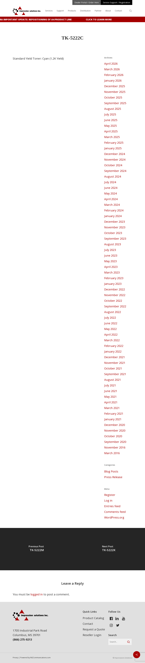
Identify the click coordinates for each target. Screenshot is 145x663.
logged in (36, 594)
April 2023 (111, 267)
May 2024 (110, 193)
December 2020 (114, 425)
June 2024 (110, 188)
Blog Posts (111, 471)
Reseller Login (92, 635)
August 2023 (112, 244)
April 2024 (111, 199)
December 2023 (114, 222)
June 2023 (110, 255)
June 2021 (110, 391)
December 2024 (114, 154)
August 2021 (112, 380)
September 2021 (115, 374)
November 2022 (114, 295)
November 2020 (114, 430)
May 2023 (110, 261)
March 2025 (112, 137)
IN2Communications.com (40, 657)
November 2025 (114, 92)
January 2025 (112, 148)
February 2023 (113, 278)
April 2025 (111, 131)
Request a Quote (94, 629)
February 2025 (113, 143)
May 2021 (110, 397)
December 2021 (114, 357)
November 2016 (114, 447)
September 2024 (115, 171)
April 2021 (111, 402)
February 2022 (113, 346)
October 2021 (113, 368)
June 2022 (110, 323)
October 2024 (113, 165)
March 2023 (112, 272)
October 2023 (113, 233)
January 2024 (112, 216)
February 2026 (113, 75)
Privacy (15, 657)
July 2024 (110, 182)
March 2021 (112, 408)
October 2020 (113, 436)
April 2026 (111, 63)
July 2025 (110, 114)
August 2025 (112, 109)
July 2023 (110, 250)
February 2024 (113, 210)
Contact (88, 624)
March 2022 (112, 340)
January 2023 (112, 284)
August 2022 (112, 312)
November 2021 (114, 363)
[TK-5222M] (36, 549)
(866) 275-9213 (22, 639)
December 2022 (114, 289)
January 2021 (112, 419)
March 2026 (112, 69)
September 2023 (115, 238)
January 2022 (112, 351)
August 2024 (112, 176)
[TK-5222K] (108, 549)
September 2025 (115, 103)
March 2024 (112, 205)
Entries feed (112, 506)
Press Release (113, 477)
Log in (108, 500)
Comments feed (115, 512)
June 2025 (110, 120)
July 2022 (110, 318)
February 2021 (113, 413)
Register (109, 495)
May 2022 (110, 329)
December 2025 (114, 86)
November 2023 (114, 227)
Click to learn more (101, 19)
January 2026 (112, 80)
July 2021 (110, 385)
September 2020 (115, 442)
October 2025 (113, 97)
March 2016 (112, 453)
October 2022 (113, 301)
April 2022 (111, 334)
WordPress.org (114, 517)
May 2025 (110, 126)
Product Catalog (93, 618)
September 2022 (115, 306)
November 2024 (114, 159)
